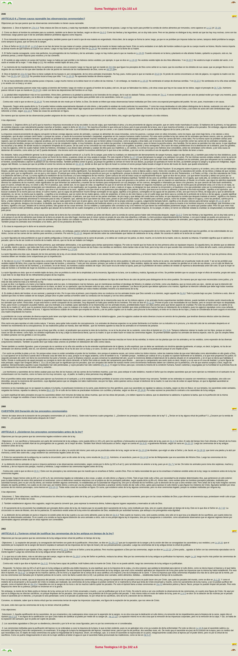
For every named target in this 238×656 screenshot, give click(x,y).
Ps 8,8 (182, 293)
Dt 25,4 (14, 76)
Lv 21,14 (127, 97)
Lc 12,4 (34, 46)
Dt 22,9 (197, 81)
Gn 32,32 (80, 164)
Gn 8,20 (143, 443)
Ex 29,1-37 (113, 543)
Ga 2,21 (44, 563)
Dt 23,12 (36, 90)
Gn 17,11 (105, 457)
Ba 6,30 (50, 390)
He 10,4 (33, 584)
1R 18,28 (142, 390)
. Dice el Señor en (11, 46)
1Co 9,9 (23, 74)
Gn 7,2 (171, 464)
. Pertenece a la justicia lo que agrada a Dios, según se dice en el (32, 549)
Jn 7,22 (221, 508)
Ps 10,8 (64, 549)
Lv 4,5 (183, 593)
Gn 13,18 (143, 450)
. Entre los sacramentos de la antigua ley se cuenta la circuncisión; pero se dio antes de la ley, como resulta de (52, 457)
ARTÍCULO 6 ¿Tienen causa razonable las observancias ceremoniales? (43, 18)
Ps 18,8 (76, 556)
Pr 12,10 (150, 302)
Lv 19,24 (72, 249)
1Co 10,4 (28, 111)
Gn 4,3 (173, 441)
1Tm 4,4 (35, 28)
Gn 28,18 (201, 450)
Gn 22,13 (189, 443)
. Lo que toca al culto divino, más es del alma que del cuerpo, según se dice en (38, 556)
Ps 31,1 (105, 365)
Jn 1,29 (216, 579)
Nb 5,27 (147, 635)
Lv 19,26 (41, 159)
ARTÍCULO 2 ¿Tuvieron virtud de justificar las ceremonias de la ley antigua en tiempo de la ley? (57, 533)
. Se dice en (8, 261)
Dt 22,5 (189, 60)
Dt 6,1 (37, 471)
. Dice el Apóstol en (11, 74)
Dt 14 (217, 28)
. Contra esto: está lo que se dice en (18, 102)
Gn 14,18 (144, 457)
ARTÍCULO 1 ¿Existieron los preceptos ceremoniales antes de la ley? (42, 431)
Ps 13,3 (219, 201)
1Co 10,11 (53, 487)
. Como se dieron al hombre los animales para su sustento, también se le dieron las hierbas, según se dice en (51, 32)
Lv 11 (209, 28)
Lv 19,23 (140, 53)
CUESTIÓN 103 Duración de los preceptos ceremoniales (34, 411)
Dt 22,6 (158, 74)
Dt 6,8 (111, 67)
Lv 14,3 (199, 628)
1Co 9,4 (165, 330)
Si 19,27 (17, 261)
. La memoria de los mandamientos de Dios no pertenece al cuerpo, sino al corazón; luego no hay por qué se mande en (56, 67)
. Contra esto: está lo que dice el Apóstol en (21, 563)
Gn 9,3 (103, 32)
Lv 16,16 (219, 543)
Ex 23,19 (93, 48)
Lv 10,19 (167, 549)
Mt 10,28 (23, 46)
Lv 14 (193, 556)
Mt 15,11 (82, 127)
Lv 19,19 (133, 60)
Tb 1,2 (163, 95)
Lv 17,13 (134, 157)
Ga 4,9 (159, 584)
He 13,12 (113, 616)
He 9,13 (21, 573)
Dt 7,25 (217, 88)
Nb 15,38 (110, 69)
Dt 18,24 (38, 102)
